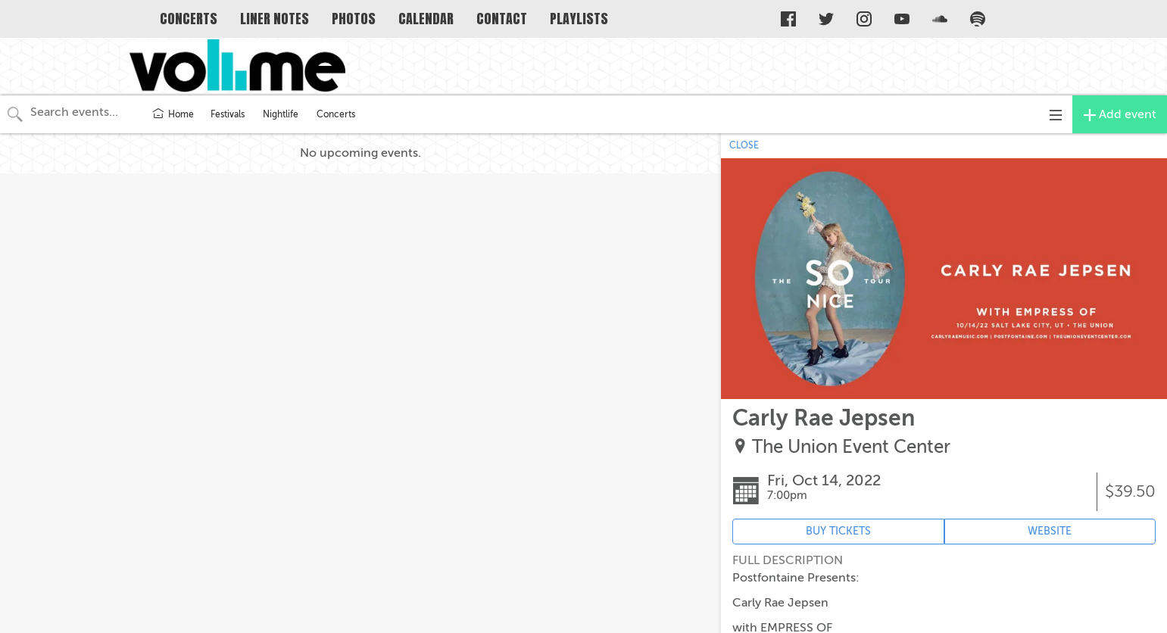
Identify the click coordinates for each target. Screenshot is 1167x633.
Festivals (228, 114)
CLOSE (744, 145)
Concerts (336, 114)
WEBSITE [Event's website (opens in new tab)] (1050, 531)
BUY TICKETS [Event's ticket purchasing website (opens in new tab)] (838, 531)
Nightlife (280, 114)
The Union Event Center (851, 447)
